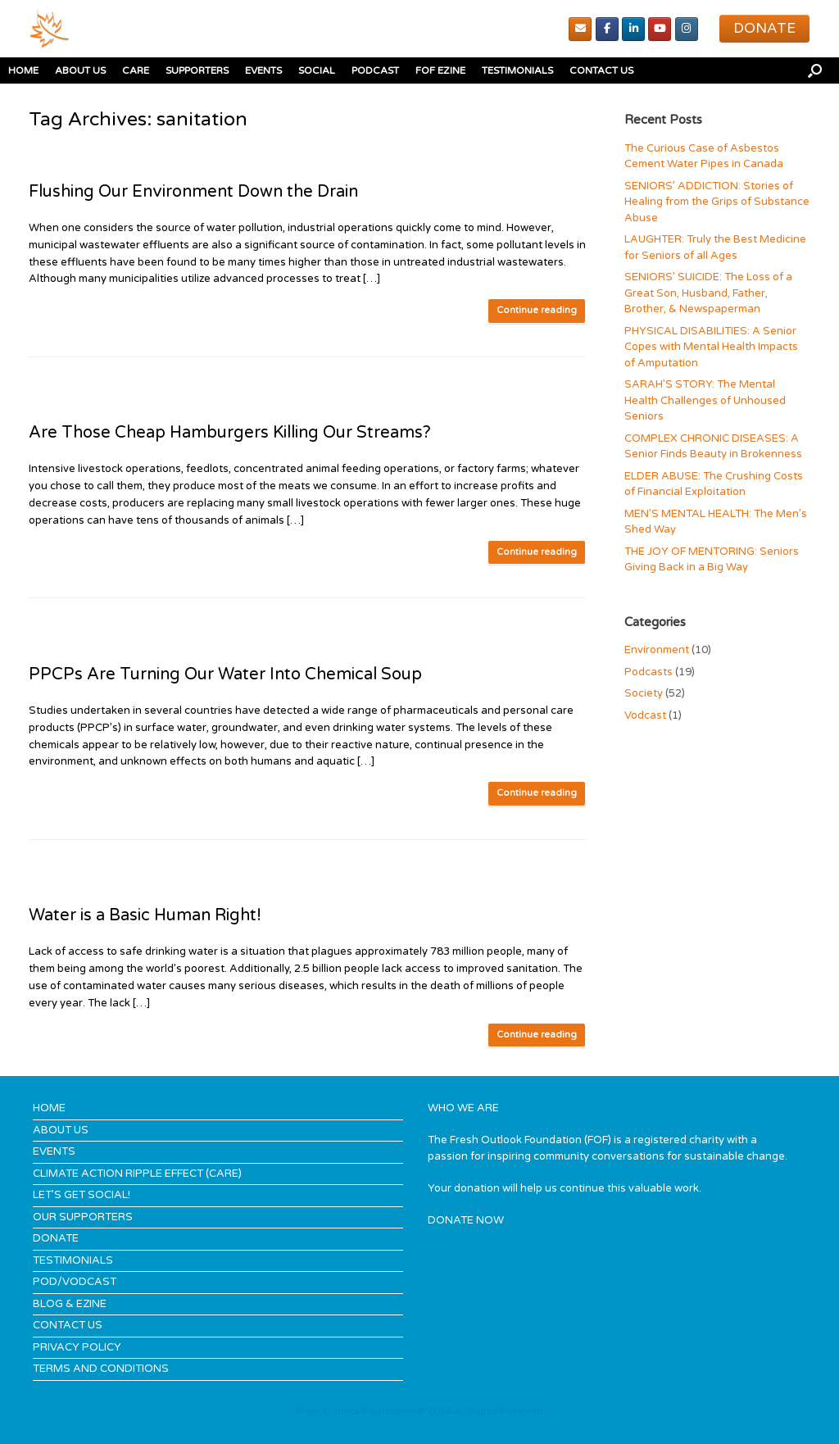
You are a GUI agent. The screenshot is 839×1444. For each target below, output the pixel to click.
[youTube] (659, 29)
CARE (135, 70)
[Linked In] (633, 29)
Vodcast (645, 715)
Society (643, 693)
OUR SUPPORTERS (83, 1217)
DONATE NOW (466, 1220)
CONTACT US (601, 70)
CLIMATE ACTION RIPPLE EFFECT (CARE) (137, 1173)
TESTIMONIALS (517, 70)
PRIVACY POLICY (77, 1347)
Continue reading (537, 310)
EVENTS (263, 70)
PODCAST (375, 70)
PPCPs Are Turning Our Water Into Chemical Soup (225, 674)
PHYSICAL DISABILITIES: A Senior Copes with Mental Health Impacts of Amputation (711, 347)
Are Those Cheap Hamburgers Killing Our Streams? (230, 433)
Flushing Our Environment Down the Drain (193, 192)
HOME (23, 70)
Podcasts (648, 672)
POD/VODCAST (74, 1281)
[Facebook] (607, 29)
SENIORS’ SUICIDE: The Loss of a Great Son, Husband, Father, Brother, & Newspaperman (708, 293)
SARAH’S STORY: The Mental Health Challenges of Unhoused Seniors (705, 400)
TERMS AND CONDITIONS (101, 1368)
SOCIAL (316, 70)
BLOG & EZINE (70, 1303)
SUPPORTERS (197, 70)
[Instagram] (686, 29)
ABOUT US (80, 70)
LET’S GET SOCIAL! (81, 1194)
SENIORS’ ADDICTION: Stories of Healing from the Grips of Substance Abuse (717, 202)
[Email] (580, 29)
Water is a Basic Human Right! (145, 915)
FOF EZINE (440, 70)
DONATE (56, 1238)
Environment (656, 649)
